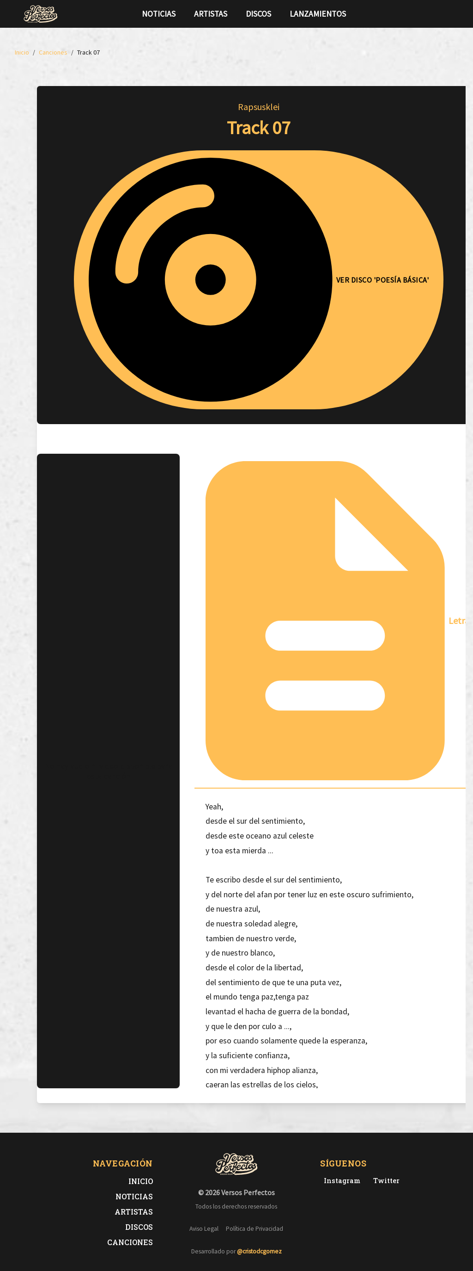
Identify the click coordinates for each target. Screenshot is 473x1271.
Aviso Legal (203, 1229)
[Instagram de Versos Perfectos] (340, 1180)
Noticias (159, 14)
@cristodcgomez (259, 1251)
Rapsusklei (258, 106)
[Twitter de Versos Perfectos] (385, 1180)
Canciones (130, 1242)
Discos (258, 14)
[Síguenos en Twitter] (432, 14)
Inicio (140, 1181)
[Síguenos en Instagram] (447, 14)
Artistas (210, 14)
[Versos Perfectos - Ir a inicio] (40, 14)
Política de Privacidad (254, 1229)
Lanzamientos (318, 14)
